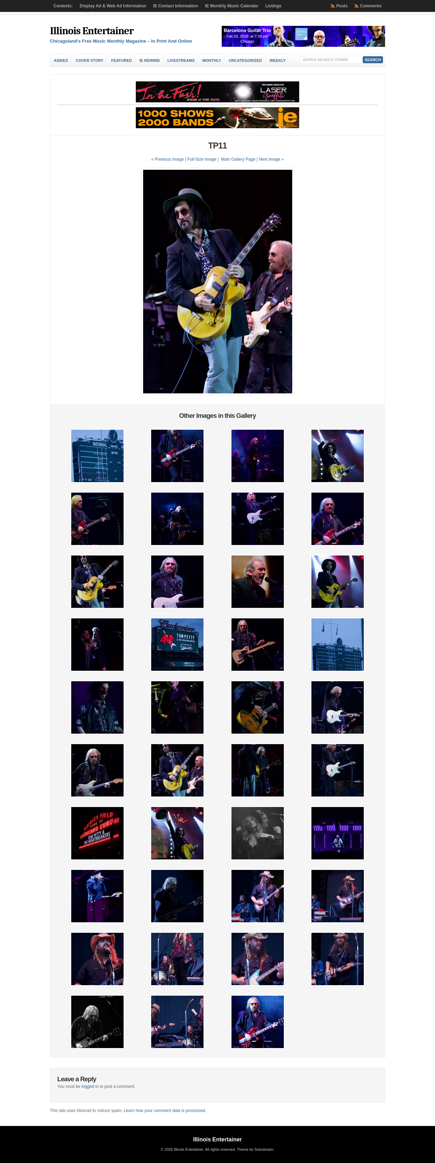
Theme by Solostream (255, 1149)
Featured (121, 60)
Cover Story (89, 60)
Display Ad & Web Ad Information (113, 5)
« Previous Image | (169, 159)
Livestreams (181, 60)
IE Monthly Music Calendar (231, 5)
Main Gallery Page (238, 159)
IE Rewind (150, 60)
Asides (61, 60)
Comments (371, 5)
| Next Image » (270, 159)
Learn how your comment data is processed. (165, 1110)
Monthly (211, 60)
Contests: (63, 5)
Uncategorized (245, 60)
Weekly (278, 60)
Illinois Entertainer (91, 31)
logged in (90, 1086)
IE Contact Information (175, 5)
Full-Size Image (201, 159)
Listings (273, 5)
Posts (342, 5)
